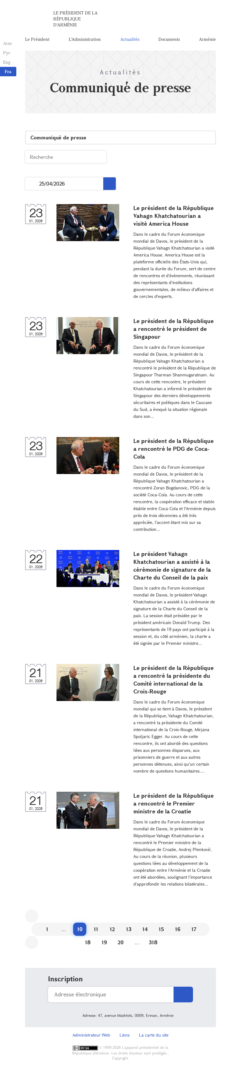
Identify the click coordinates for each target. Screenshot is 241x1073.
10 (80, 929)
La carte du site (154, 1035)
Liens (125, 1035)
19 (104, 942)
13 (128, 929)
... (32, 184)
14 (145, 929)
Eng (6, 62)
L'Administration (85, 39)
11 (96, 929)
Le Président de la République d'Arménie (75, 19)
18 (88, 942)
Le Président (37, 39)
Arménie (207, 39)
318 (153, 942)
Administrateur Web (91, 1035)
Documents (169, 39)
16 (177, 929)
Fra (8, 71)
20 (121, 942)
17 (193, 929)
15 (161, 929)
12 (112, 929)
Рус (6, 53)
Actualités (129, 39)
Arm (7, 43)
